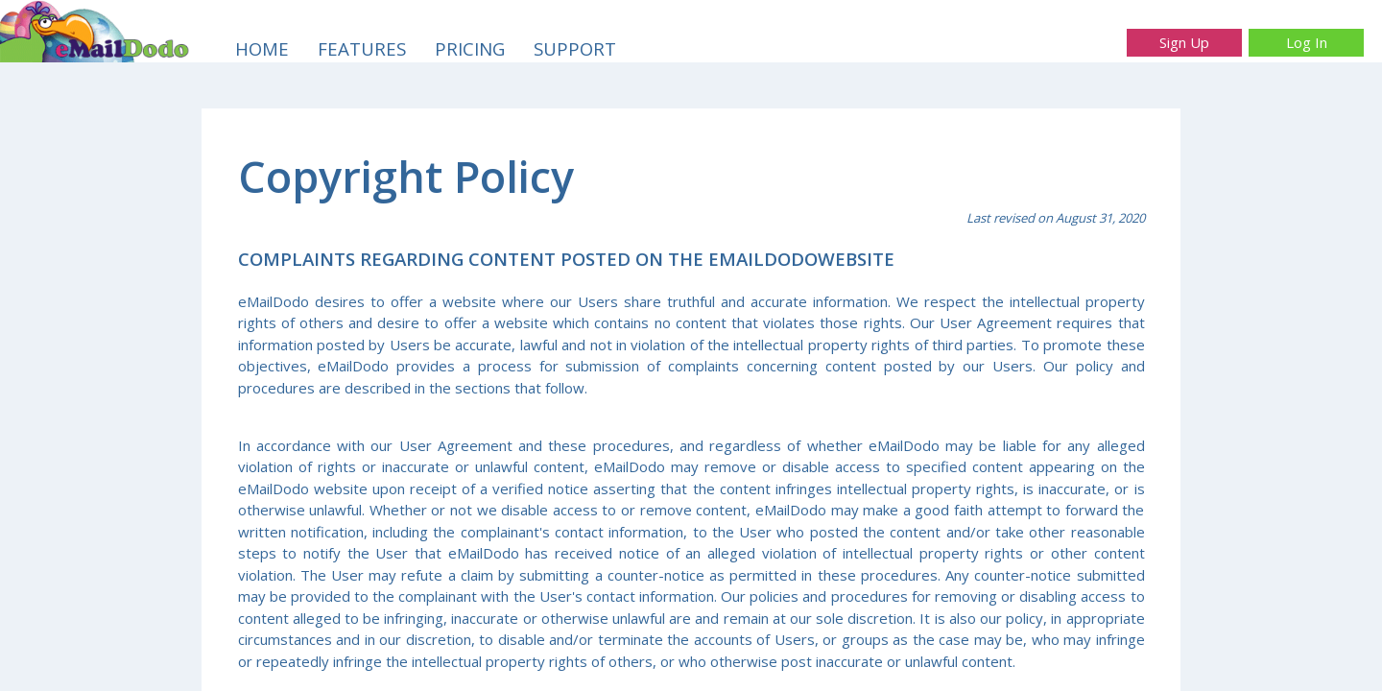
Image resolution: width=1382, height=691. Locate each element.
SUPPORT (575, 48)
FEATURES (362, 48)
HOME (262, 48)
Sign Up (1184, 42)
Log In (1306, 42)
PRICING (470, 48)
